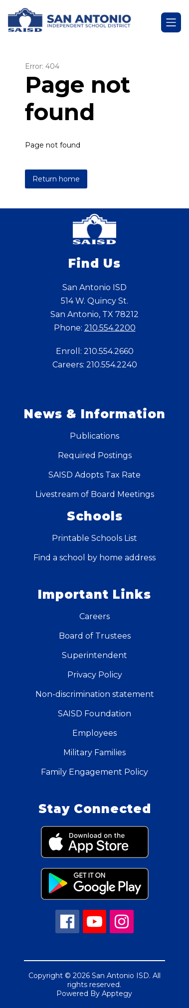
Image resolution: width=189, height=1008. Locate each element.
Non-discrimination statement (94, 694)
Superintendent (94, 655)
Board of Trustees (95, 636)
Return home (56, 178)
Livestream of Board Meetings (94, 494)
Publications (94, 436)
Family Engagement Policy (94, 772)
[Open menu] (171, 22)
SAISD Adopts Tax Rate (94, 475)
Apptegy (117, 993)
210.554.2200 (110, 328)
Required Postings (95, 455)
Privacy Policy (94, 674)
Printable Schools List (94, 538)
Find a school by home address (94, 557)
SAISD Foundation (94, 713)
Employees (94, 733)
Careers (94, 616)
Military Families (94, 752)
